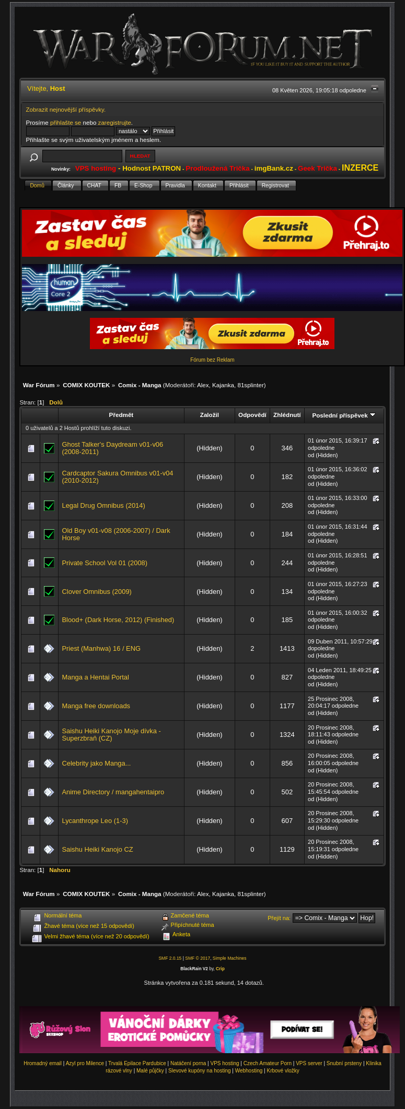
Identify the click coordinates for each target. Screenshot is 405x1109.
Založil (209, 414)
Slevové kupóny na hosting (199, 1071)
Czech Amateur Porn (268, 1063)
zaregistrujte (114, 122)
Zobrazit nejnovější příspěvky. (66, 109)
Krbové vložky (283, 1071)
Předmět (121, 414)
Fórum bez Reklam (212, 360)
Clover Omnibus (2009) (96, 591)
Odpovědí (252, 414)
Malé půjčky (150, 1071)
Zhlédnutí (286, 414)
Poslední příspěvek (343, 415)
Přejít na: (279, 918)
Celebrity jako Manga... (96, 763)
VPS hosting (225, 1063)
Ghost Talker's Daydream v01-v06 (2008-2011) (112, 448)
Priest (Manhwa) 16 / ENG (101, 648)
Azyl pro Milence (85, 1063)
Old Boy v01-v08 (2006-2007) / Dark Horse (116, 534)
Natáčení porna (188, 1063)
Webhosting (249, 1071)
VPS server (309, 1063)
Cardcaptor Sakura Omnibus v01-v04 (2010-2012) (117, 476)
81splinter (250, 384)
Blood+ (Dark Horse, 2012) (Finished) (118, 620)
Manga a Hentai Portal (95, 677)
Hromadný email (43, 1063)
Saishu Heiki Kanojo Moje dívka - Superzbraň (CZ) (111, 734)
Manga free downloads (96, 706)
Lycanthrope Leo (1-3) (95, 821)
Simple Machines (230, 958)
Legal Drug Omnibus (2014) (103, 505)
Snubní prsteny (344, 1063)
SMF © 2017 (197, 958)
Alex (203, 384)
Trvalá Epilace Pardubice (137, 1063)
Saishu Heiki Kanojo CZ (97, 849)
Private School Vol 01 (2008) (104, 563)
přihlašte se (65, 122)
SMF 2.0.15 (169, 958)
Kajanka (223, 384)
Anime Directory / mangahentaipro (113, 792)
